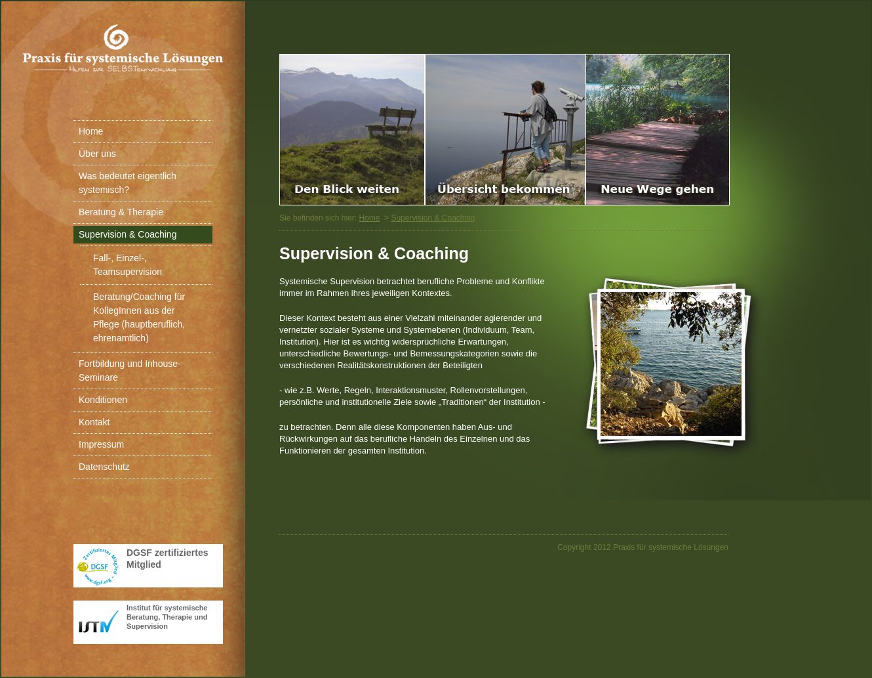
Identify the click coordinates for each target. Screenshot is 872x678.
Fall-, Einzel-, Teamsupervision (127, 265)
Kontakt (94, 422)
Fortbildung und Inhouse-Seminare (130, 370)
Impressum (101, 444)
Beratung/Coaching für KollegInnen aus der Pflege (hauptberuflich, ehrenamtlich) (139, 317)
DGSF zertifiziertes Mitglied (167, 558)
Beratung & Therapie (121, 212)
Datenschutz (104, 466)
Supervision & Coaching (127, 234)
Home (91, 131)
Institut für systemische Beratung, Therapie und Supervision (167, 617)
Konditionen (103, 399)
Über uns (97, 153)
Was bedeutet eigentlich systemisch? (127, 183)
